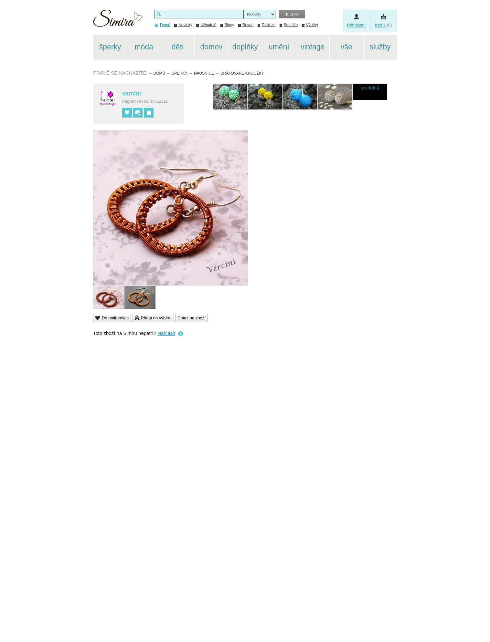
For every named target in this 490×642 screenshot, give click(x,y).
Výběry (312, 25)
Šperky (179, 73)
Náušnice (204, 73)
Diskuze (269, 25)
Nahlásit (166, 333)
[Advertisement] (427, 132)
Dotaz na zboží (191, 318)
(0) (383, 25)
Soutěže (291, 25)
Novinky (185, 25)
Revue (248, 25)
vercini (131, 93)
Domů (159, 73)
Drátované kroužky (242, 73)
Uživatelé (208, 25)
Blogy (229, 25)
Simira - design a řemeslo (118, 20)
